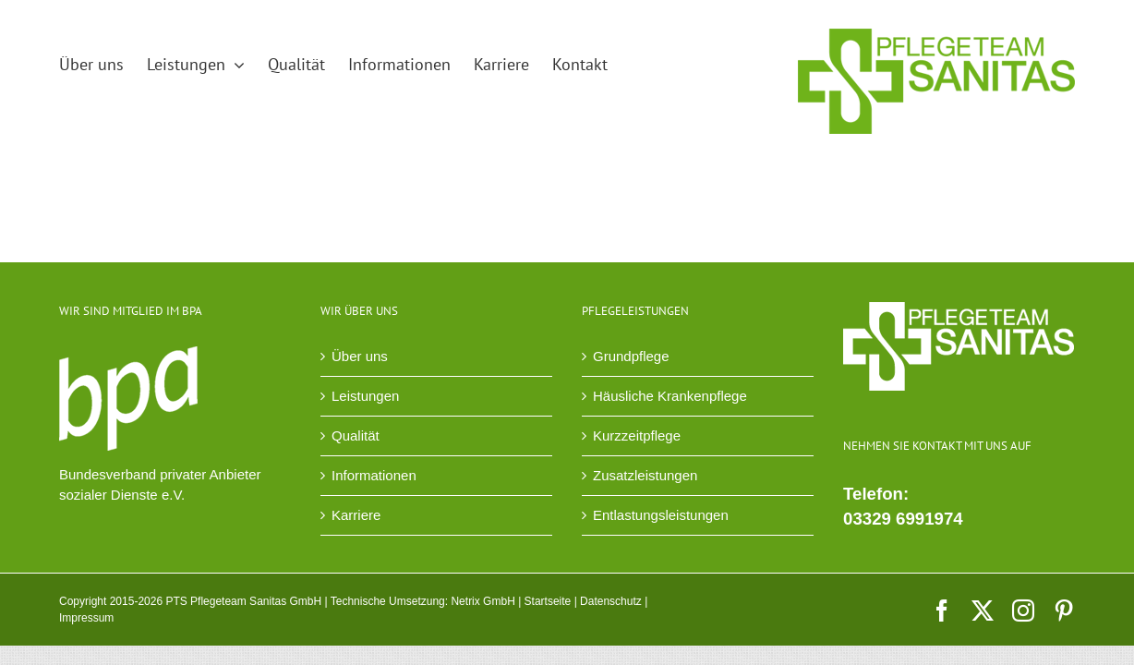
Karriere (356, 515)
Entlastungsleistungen (661, 515)
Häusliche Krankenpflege (670, 396)
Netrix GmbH (482, 601)
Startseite (548, 601)
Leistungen (365, 396)
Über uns (360, 356)
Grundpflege (631, 356)
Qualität (356, 435)
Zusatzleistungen (645, 475)
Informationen (374, 475)
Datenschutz (611, 601)
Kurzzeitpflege (637, 435)
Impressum (86, 617)
